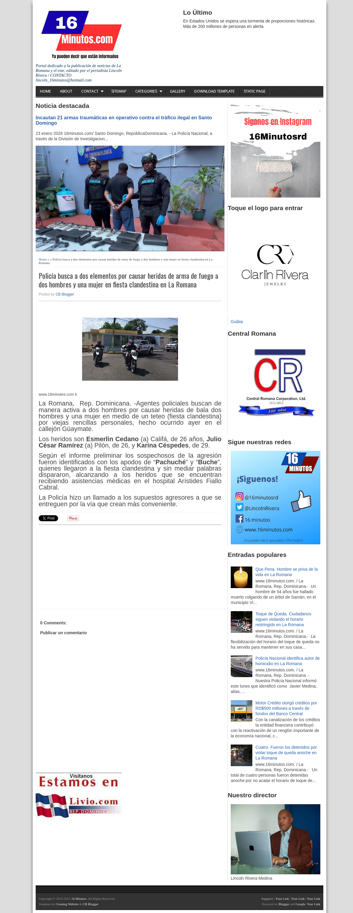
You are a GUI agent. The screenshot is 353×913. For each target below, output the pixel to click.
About (66, 91)
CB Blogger (65, 294)
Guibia (237, 321)
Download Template (214, 91)
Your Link (282, 898)
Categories (146, 91)
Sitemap (118, 91)
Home (45, 91)
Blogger (284, 904)
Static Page (254, 91)
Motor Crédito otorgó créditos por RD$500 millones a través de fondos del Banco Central (286, 708)
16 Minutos (78, 898)
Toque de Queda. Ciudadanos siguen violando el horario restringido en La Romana (283, 619)
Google (300, 904)
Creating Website (67, 904)
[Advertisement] (85, 566)
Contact (89, 91)
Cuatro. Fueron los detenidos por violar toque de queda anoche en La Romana (286, 752)
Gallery (177, 91)
